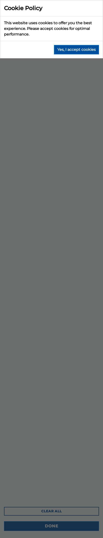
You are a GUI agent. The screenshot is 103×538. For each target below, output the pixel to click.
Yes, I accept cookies (76, 49)
